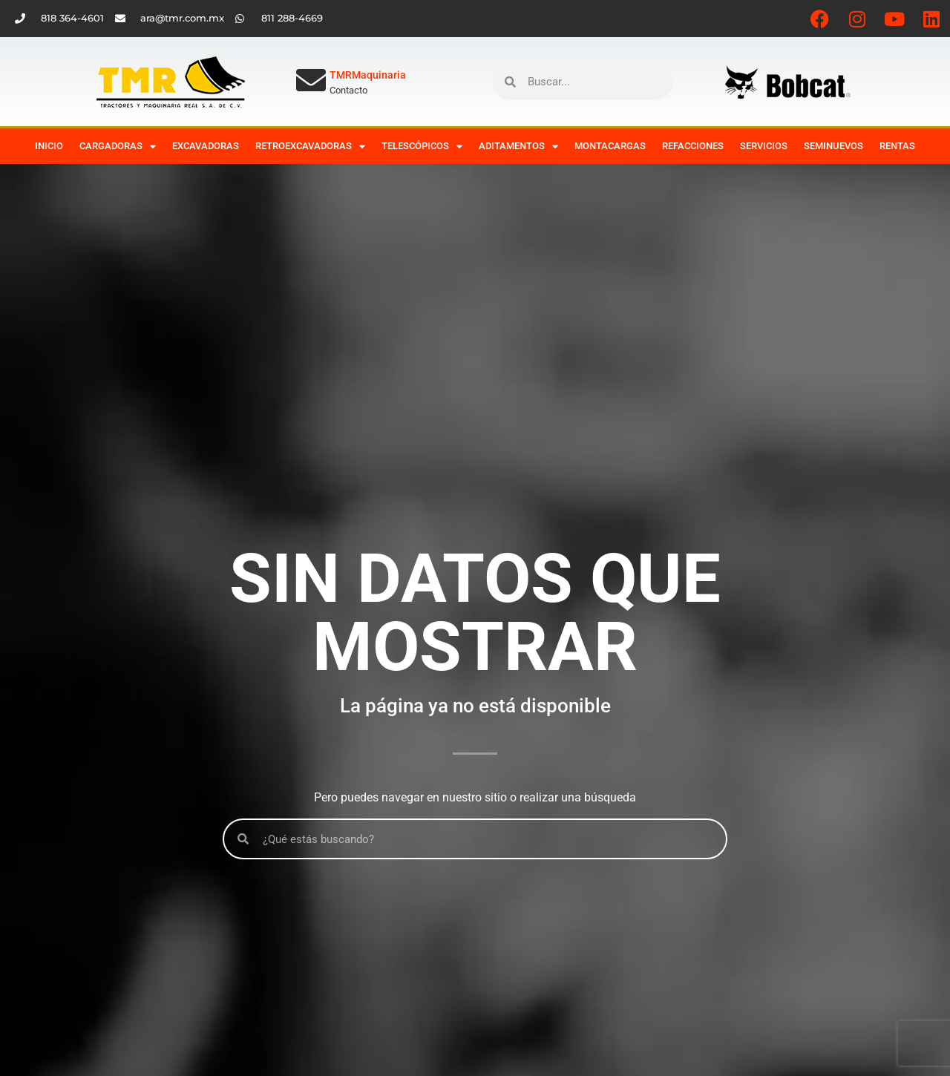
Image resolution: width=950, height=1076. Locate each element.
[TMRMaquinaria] (311, 80)
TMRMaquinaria (368, 75)
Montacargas (610, 145)
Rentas (897, 145)
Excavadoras (205, 145)
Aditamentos (518, 146)
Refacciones (693, 145)
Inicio (49, 145)
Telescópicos (421, 146)
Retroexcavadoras (310, 146)
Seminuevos (833, 145)
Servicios (763, 145)
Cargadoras (117, 146)
